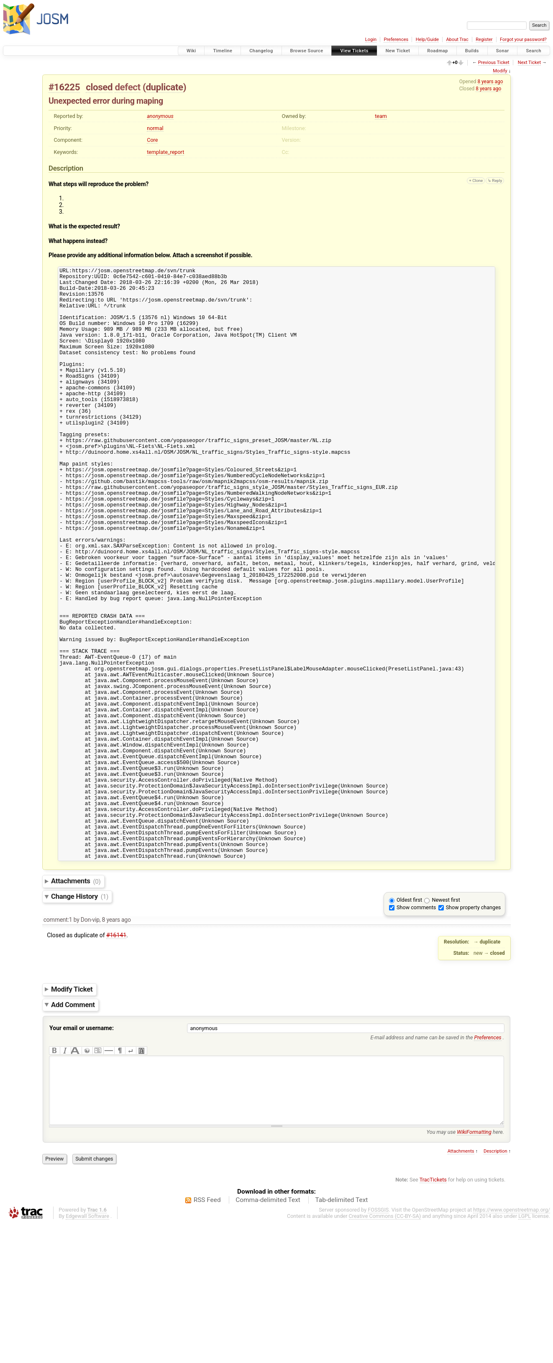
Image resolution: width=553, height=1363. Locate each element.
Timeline (222, 51)
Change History (79, 1023)
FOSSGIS (378, 1349)
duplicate (164, 87)
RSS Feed (207, 1339)
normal (155, 128)
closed (99, 87)
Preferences (396, 39)
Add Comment (73, 1131)
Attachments (76, 1008)
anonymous (160, 116)
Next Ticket (529, 62)
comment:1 (58, 1046)
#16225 (64, 87)
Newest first (446, 1026)
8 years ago (490, 81)
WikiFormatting (474, 1271)
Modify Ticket (71, 1116)
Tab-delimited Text (341, 1339)
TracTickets (433, 1319)
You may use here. (465, 1271)
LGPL (524, 1355)
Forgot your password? (523, 39)
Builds (472, 51)
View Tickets (354, 51)
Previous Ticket (493, 62)
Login (370, 39)
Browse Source (306, 51)
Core (152, 140)
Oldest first (409, 1026)
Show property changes (473, 1034)
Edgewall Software (87, 1355)
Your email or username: (81, 1154)
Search (533, 51)
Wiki (191, 51)
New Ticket (398, 51)
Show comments (416, 1034)
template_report (165, 152)
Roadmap (437, 51)
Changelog (261, 51)
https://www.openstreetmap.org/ (511, 1349)
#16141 (116, 1062)
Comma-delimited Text (268, 1339)
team (381, 116)
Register (484, 39)
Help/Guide (427, 39)
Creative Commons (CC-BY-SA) (385, 1355)
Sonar (502, 51)
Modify (500, 71)
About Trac (457, 39)
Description (495, 1290)
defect (127, 87)
